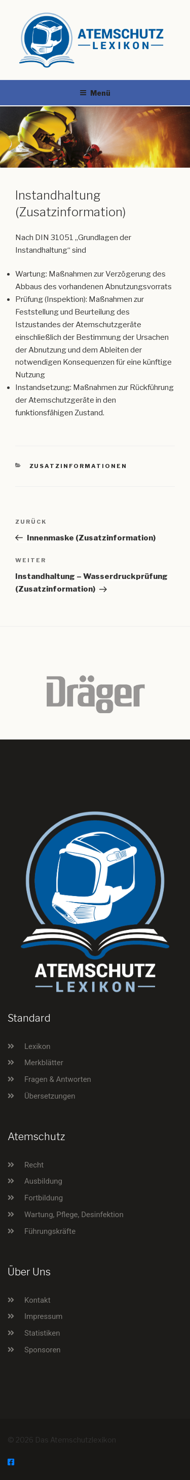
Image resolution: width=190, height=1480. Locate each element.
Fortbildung (43, 1197)
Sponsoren (42, 1349)
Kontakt (37, 1300)
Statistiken (42, 1333)
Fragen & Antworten (57, 1079)
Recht (34, 1165)
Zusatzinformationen (78, 466)
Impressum (43, 1316)
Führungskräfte (49, 1231)
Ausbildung (43, 1181)
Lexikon (37, 1046)
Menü (95, 93)
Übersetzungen (49, 1096)
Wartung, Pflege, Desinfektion (74, 1214)
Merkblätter (43, 1062)
